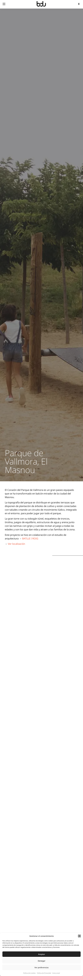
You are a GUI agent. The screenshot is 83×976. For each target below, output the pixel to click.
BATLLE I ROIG (30, 538)
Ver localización (16, 543)
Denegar (41, 961)
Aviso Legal (56, 973)
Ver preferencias (41, 967)
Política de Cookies (29, 973)
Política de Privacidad (44, 973)
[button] (79, 936)
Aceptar (41, 954)
